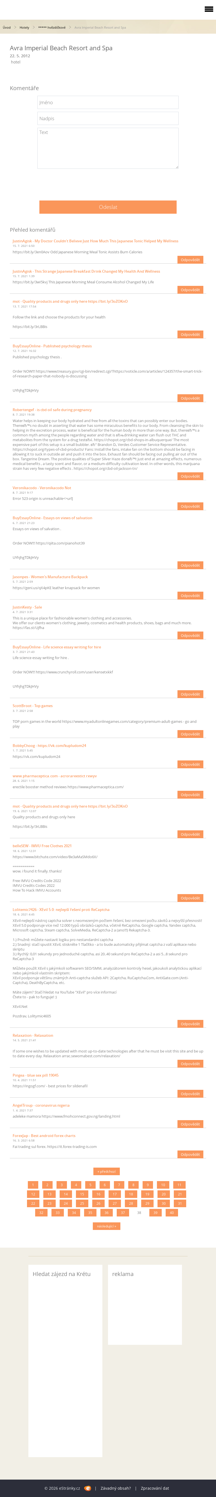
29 (147, 1203)
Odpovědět (190, 259)
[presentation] (108, 182)
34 (74, 1212)
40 (172, 1212)
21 (180, 1194)
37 (123, 1212)
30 (164, 1203)
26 (98, 1203)
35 (90, 1212)
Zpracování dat (155, 1488)
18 (131, 1194)
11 (179, 1184)
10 (163, 1184)
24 (66, 1203)
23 (49, 1203)
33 (58, 1212)
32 (41, 1212)
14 (66, 1194)
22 (33, 1203)
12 (33, 1194)
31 (180, 1203)
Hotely (24, 27)
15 (82, 1194)
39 (156, 1212)
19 (147, 1194)
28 (131, 1203)
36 (107, 1212)
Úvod (7, 27)
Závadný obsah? (116, 1488)
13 (49, 1194)
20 (164, 1194)
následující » (106, 1226)
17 (115, 1194)
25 (82, 1203)
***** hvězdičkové (52, 27)
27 (115, 1203)
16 (98, 1194)
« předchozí (107, 1171)
